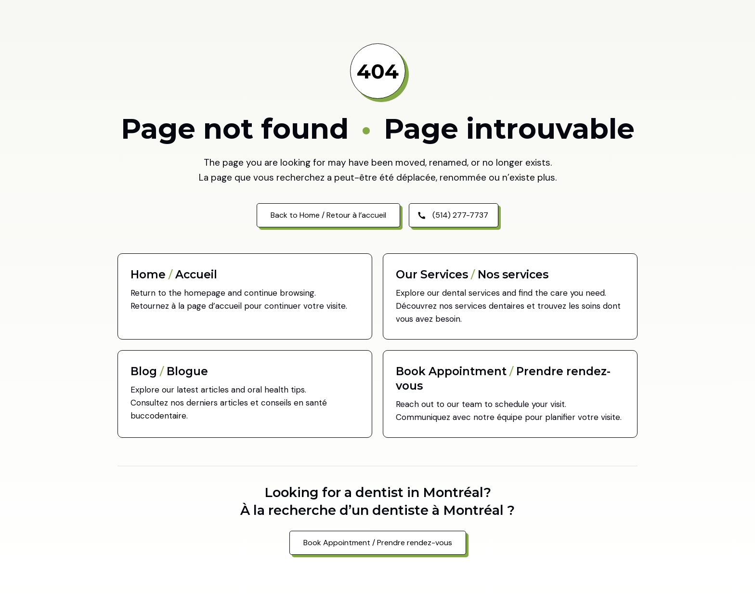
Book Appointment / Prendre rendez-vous (377, 542)
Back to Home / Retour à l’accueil (328, 215)
